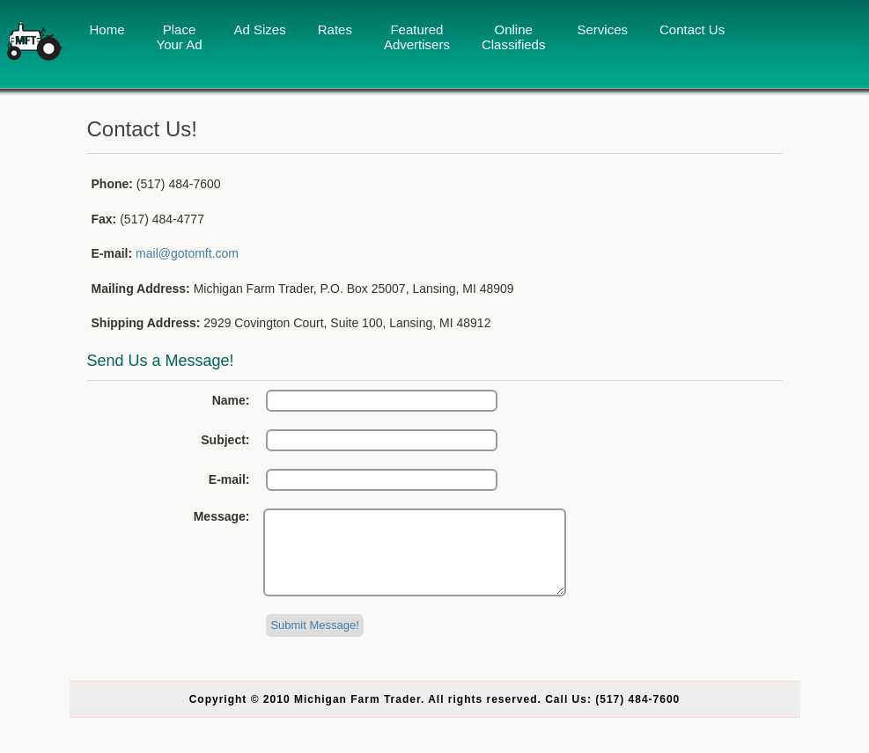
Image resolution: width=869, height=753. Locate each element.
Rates (335, 29)
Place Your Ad (180, 37)
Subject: (225, 440)
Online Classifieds (514, 37)
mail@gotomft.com (187, 253)
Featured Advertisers (417, 37)
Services (602, 29)
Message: (222, 516)
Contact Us (692, 29)
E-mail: (229, 479)
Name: (231, 400)
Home (107, 29)
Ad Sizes (260, 29)
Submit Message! (314, 640)
